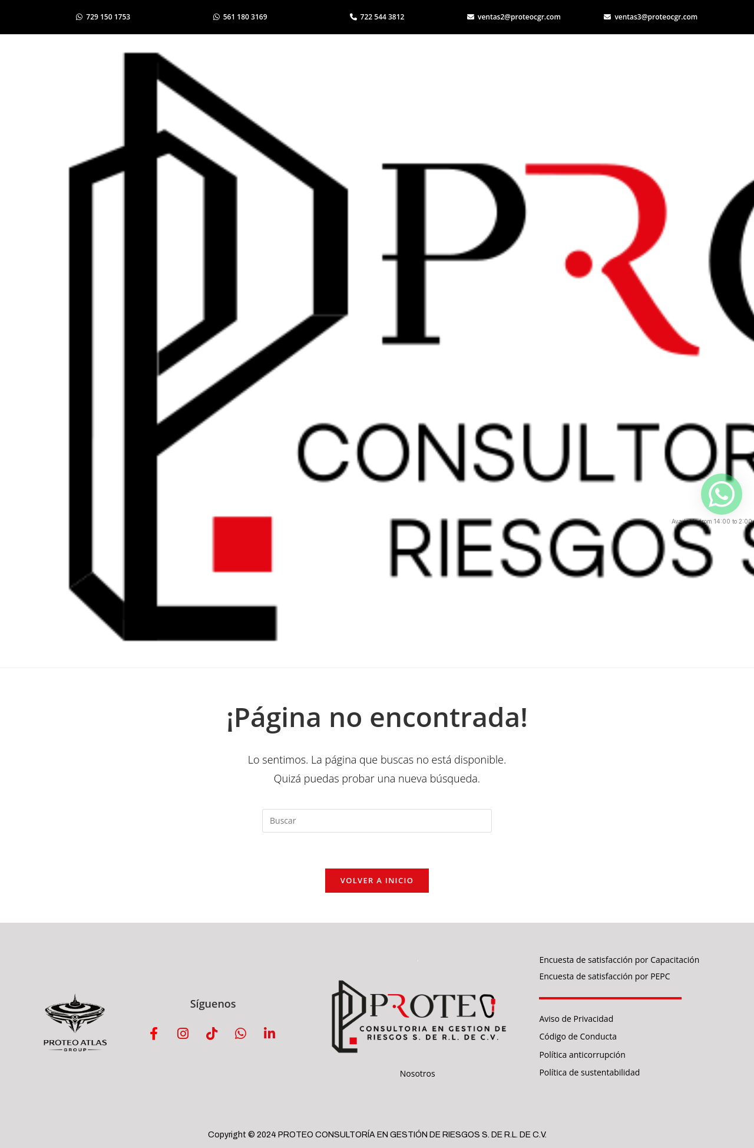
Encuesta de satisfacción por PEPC (604, 976)
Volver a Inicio (377, 880)
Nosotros (417, 1073)
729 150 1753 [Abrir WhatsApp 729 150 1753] (103, 17)
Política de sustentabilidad (589, 1072)
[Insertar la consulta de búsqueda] (377, 821)
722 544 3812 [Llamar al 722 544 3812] (377, 17)
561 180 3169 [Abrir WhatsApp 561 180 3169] (240, 17)
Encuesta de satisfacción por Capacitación (619, 959)
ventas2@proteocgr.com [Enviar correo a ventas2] (514, 17)
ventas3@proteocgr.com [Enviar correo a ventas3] (650, 17)
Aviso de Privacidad (576, 1018)
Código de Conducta (578, 1036)
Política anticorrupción (582, 1054)
